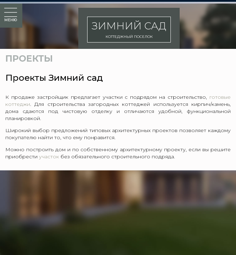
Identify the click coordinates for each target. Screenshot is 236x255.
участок (49, 156)
